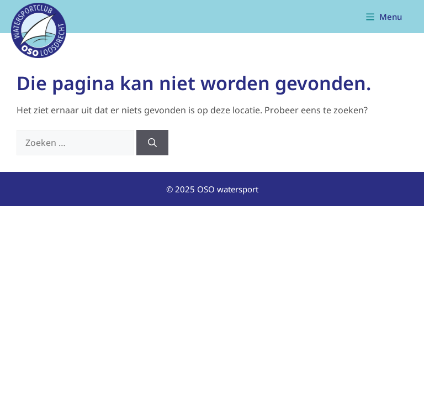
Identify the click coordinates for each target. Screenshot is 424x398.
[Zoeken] (152, 142)
